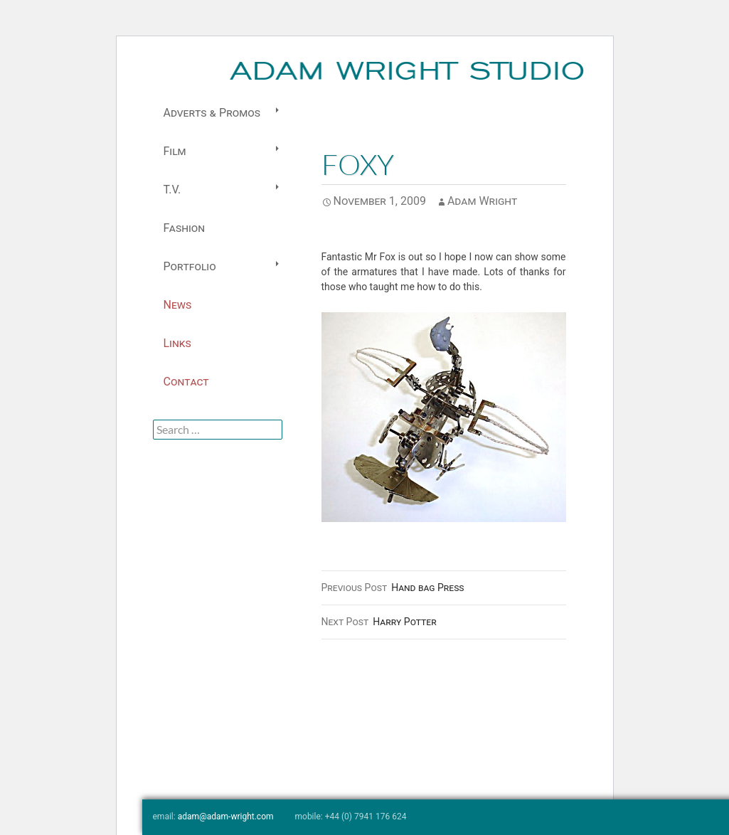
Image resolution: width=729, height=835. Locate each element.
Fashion (184, 228)
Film (175, 151)
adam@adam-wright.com (226, 816)
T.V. (172, 189)
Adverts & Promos (212, 112)
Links (177, 343)
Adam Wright (482, 201)
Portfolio (190, 266)
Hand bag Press (392, 588)
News (178, 305)
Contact (186, 381)
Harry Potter (379, 622)
